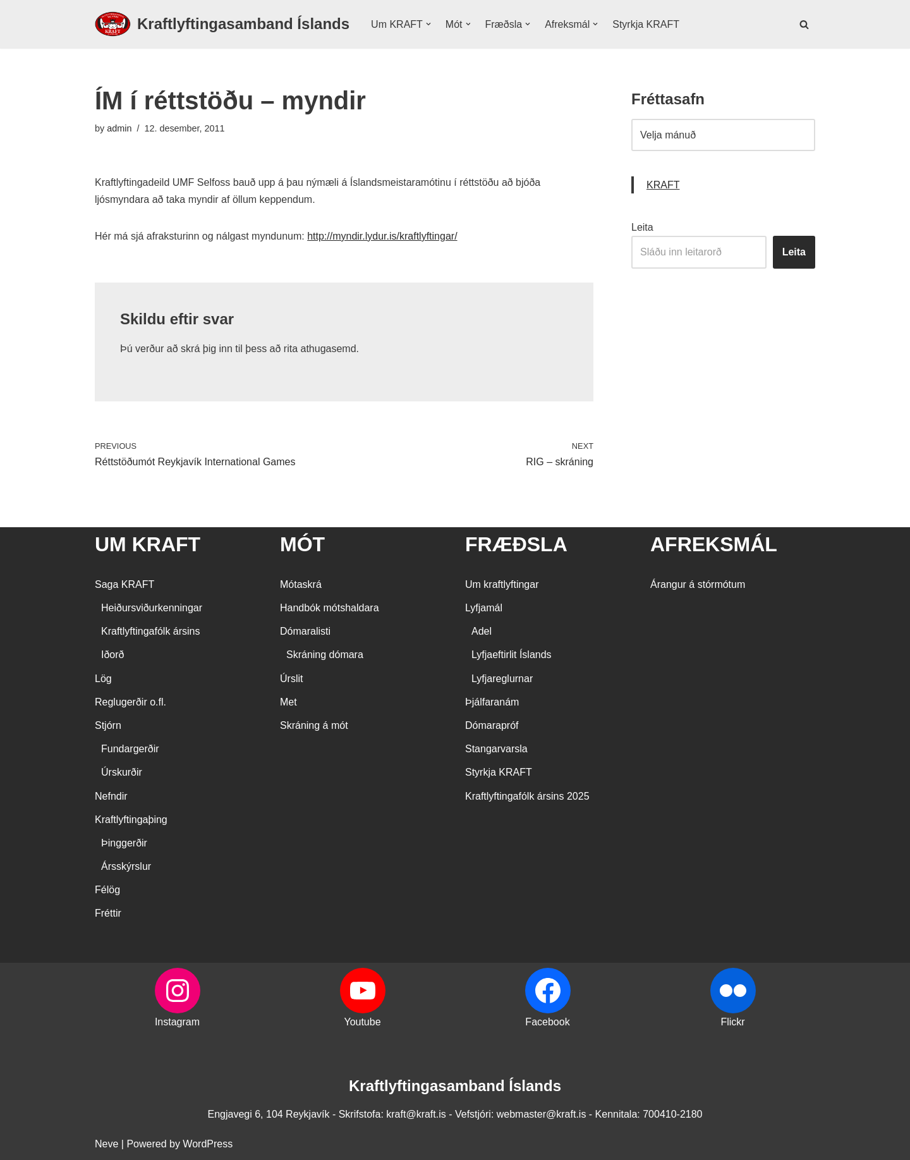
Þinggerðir (124, 843)
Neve (106, 1144)
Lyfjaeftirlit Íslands (511, 654)
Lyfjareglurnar (502, 678)
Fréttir (108, 913)
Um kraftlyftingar (501, 584)
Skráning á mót (314, 725)
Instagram (177, 1022)
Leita (642, 227)
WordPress (208, 1144)
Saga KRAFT (124, 584)
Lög (103, 678)
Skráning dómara (324, 654)
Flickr (732, 1022)
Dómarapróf (491, 725)
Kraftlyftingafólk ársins (150, 631)
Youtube (362, 1022)
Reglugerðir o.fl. (130, 702)
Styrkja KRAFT (645, 24)
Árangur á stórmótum (697, 584)
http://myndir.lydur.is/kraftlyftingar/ (382, 236)
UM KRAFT (147, 544)
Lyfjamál (483, 607)
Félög (107, 889)
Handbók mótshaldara (329, 607)
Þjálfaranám (492, 702)
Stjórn (108, 725)
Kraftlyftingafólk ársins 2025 (527, 796)
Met (288, 702)
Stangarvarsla (496, 748)
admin (119, 128)
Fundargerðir (130, 748)
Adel (481, 631)
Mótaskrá (301, 584)
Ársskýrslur (126, 866)
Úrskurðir (121, 772)
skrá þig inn (207, 348)
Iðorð (112, 654)
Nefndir (111, 796)
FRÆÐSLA (516, 544)
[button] (428, 24)
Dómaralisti (305, 631)
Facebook (547, 1022)
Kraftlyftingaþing (131, 819)
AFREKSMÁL (713, 544)
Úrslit (291, 678)
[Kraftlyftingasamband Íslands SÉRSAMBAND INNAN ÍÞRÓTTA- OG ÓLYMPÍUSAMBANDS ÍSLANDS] (222, 24)
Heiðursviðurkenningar (151, 607)
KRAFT (662, 185)
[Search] (804, 24)
